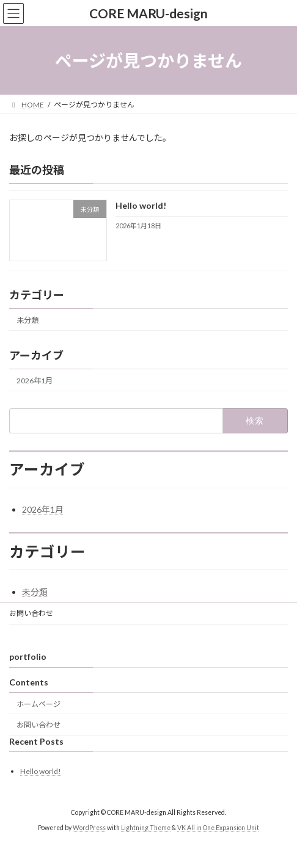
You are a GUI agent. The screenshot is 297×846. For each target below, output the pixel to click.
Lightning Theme (145, 827)
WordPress (89, 827)
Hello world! (141, 206)
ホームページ (38, 703)
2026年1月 (34, 380)
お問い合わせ (31, 613)
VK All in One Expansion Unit (218, 827)
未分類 (27, 320)
